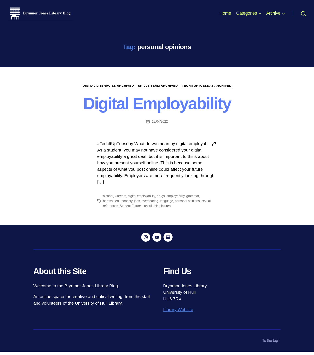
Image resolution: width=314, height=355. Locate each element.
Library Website (178, 313)
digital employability (141, 199)
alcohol (108, 199)
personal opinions (187, 204)
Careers (120, 199)
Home (225, 15)
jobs (137, 204)
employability (175, 199)
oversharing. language (157, 204)
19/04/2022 (160, 125)
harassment (111, 204)
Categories (246, 15)
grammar (192, 199)
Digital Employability (157, 107)
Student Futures (131, 209)
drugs (161, 199)
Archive (273, 15)
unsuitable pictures (157, 209)
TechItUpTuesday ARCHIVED (206, 89)
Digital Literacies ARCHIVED (108, 89)
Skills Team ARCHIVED (158, 89)
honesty (126, 204)
